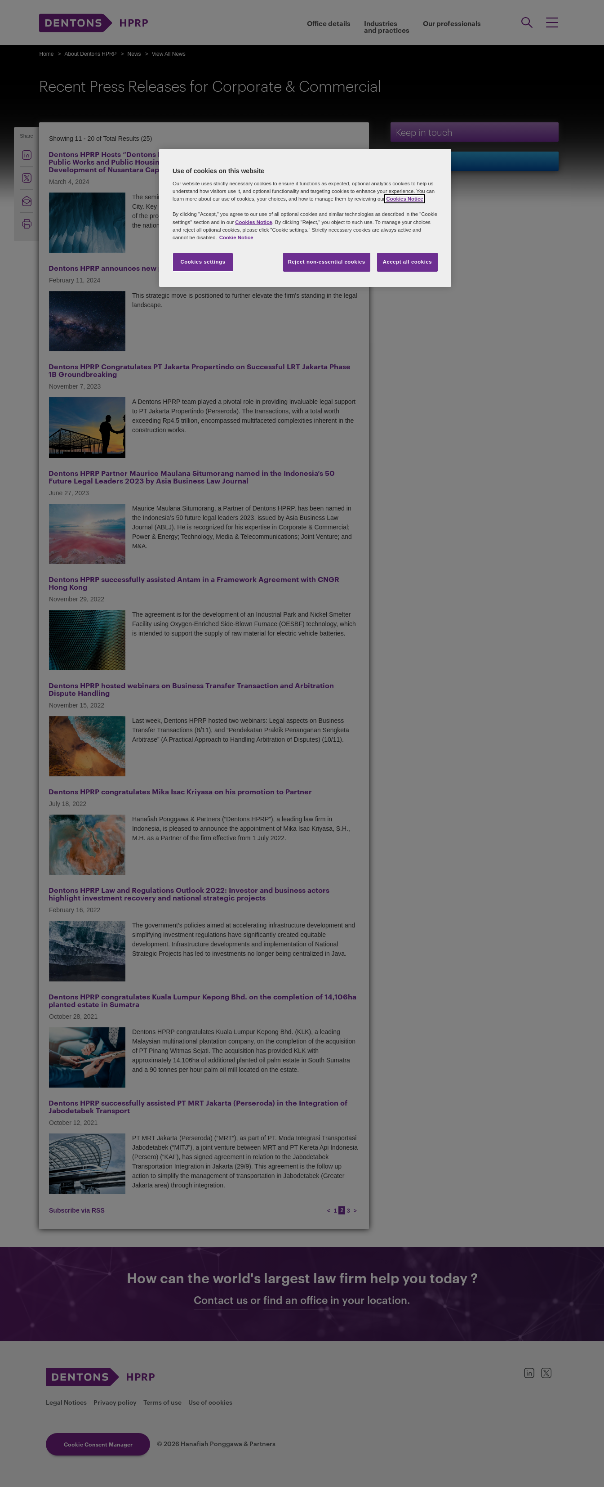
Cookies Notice (404, 199)
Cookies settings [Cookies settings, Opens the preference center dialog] (202, 261)
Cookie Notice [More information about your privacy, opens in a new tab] (236, 237)
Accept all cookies (407, 261)
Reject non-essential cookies (326, 261)
